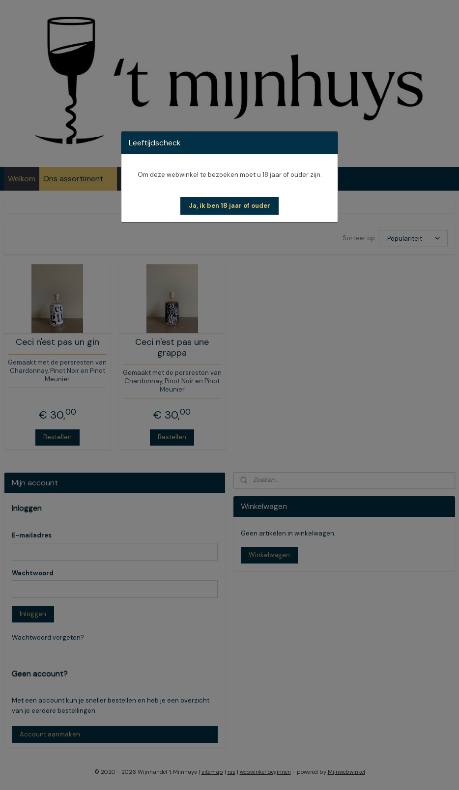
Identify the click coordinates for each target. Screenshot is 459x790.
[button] (229, 206)
